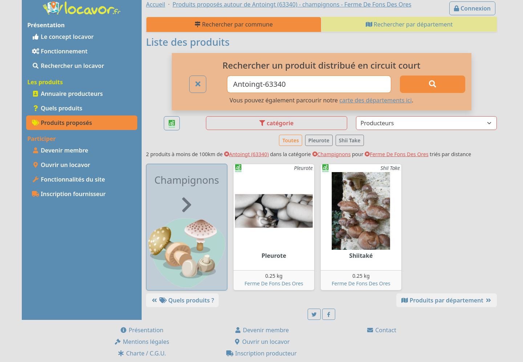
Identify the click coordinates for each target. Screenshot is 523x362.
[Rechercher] (432, 84)
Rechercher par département (409, 24)
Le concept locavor (63, 37)
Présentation (141, 330)
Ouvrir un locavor (61, 165)
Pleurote (318, 140)
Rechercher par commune (234, 24)
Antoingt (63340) (246, 154)
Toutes (290, 140)
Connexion (472, 8)
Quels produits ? (182, 300)
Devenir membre (60, 150)
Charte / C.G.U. (141, 353)
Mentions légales (141, 342)
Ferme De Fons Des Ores (397, 154)
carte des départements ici (375, 100)
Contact (381, 330)
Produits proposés (62, 123)
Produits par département (446, 300)
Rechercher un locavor (68, 66)
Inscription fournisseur (69, 194)
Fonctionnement (60, 51)
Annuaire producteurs (67, 94)
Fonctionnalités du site (68, 179)
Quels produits (57, 108)
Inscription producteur (261, 353)
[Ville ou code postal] (309, 84)
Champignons (331, 154)
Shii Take (350, 140)
